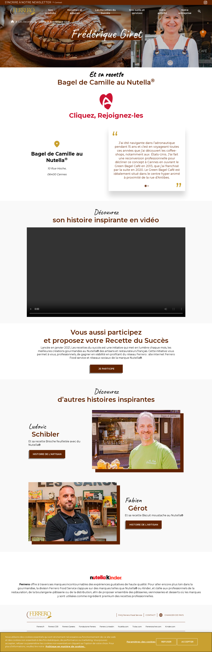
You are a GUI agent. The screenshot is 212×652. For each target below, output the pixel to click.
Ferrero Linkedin (107, 626)
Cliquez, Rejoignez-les (106, 115)
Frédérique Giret (60, 21)
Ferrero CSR (53, 626)
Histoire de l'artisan (47, 454)
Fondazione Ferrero (87, 626)
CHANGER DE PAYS (174, 615)
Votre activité (162, 11)
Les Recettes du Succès (105, 11)
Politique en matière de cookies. (65, 646)
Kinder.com (170, 626)
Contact (58, 2)
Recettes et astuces (74, 11)
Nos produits (50, 11)
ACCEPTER (187, 641)
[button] (145, 186)
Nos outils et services (137, 11)
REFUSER (166, 641)
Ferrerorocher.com (153, 626)
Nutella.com (123, 626)
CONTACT (150, 615)
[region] (106, 642)
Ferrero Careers (68, 626)
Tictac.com (137, 626)
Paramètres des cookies (141, 641)
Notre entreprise (184, 11)
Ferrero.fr (40, 626)
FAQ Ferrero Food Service (130, 615)
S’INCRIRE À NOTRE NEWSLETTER (29, 2)
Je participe (106, 368)
